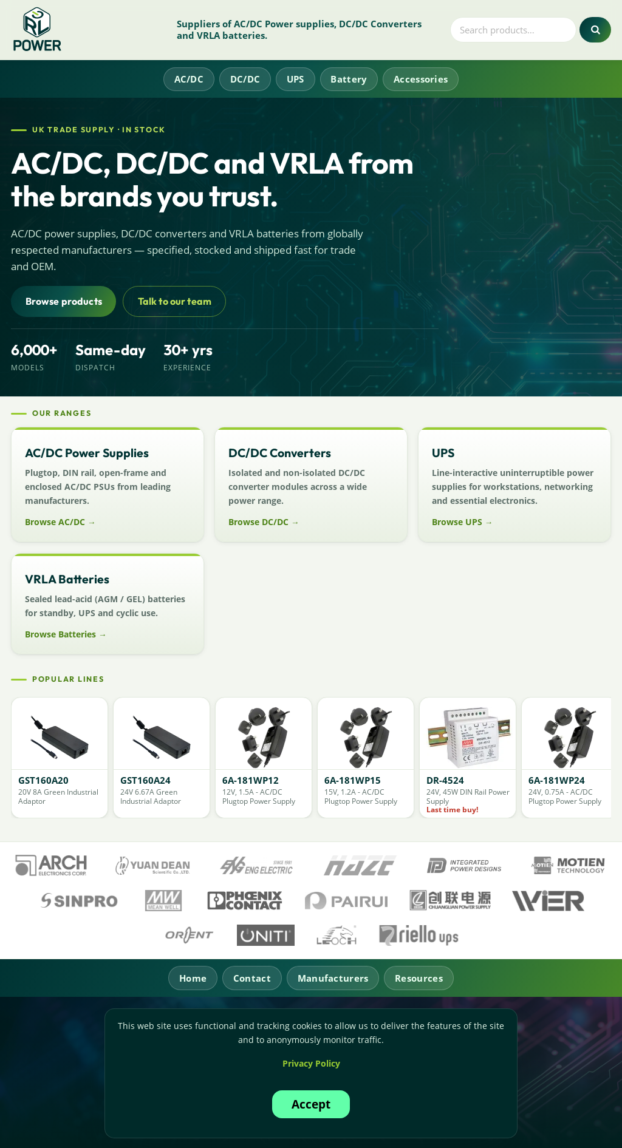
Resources (419, 978)
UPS (295, 79)
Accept (311, 1104)
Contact (252, 978)
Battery (348, 79)
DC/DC (245, 79)
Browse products (64, 301)
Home (193, 978)
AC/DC (189, 79)
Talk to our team (175, 301)
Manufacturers (333, 978)
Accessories (421, 79)
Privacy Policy (311, 1063)
